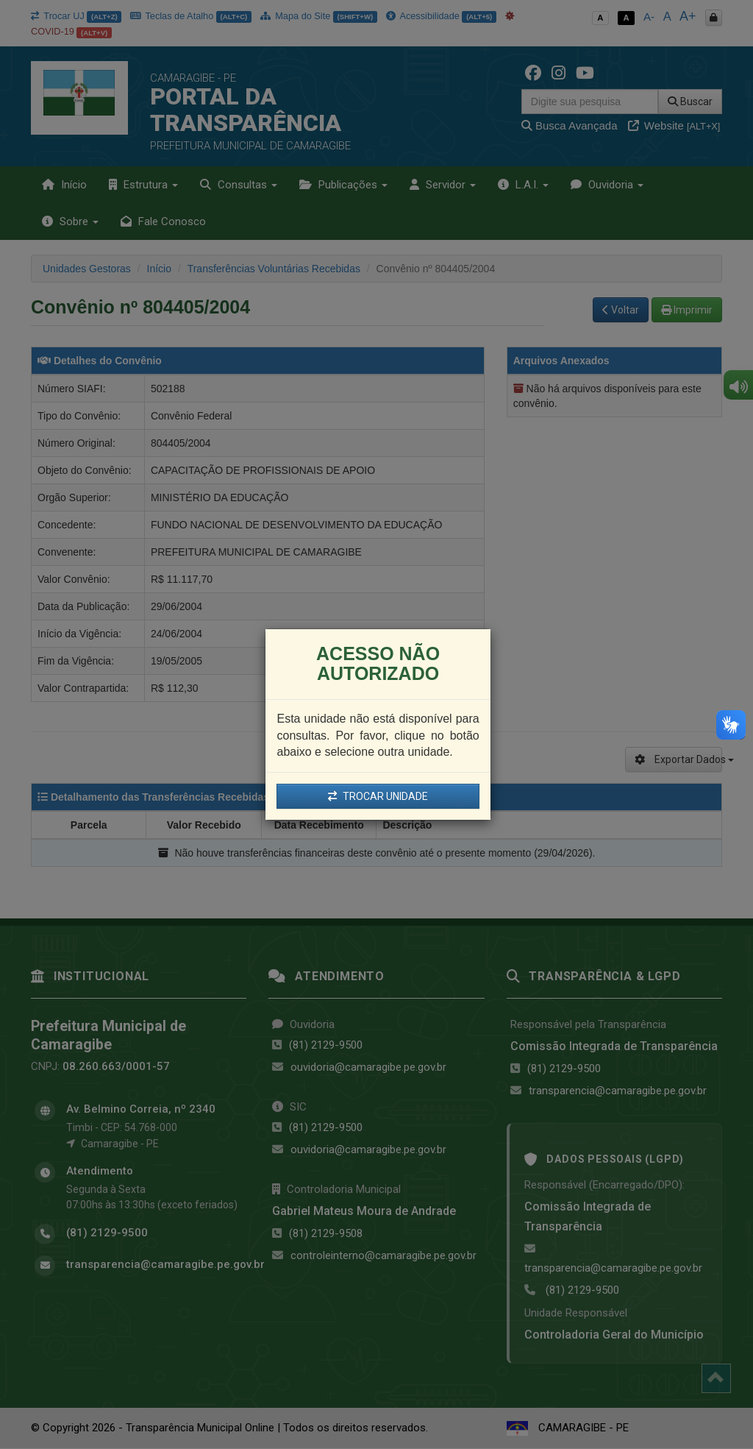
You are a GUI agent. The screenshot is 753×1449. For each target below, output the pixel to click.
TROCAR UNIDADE (378, 796)
